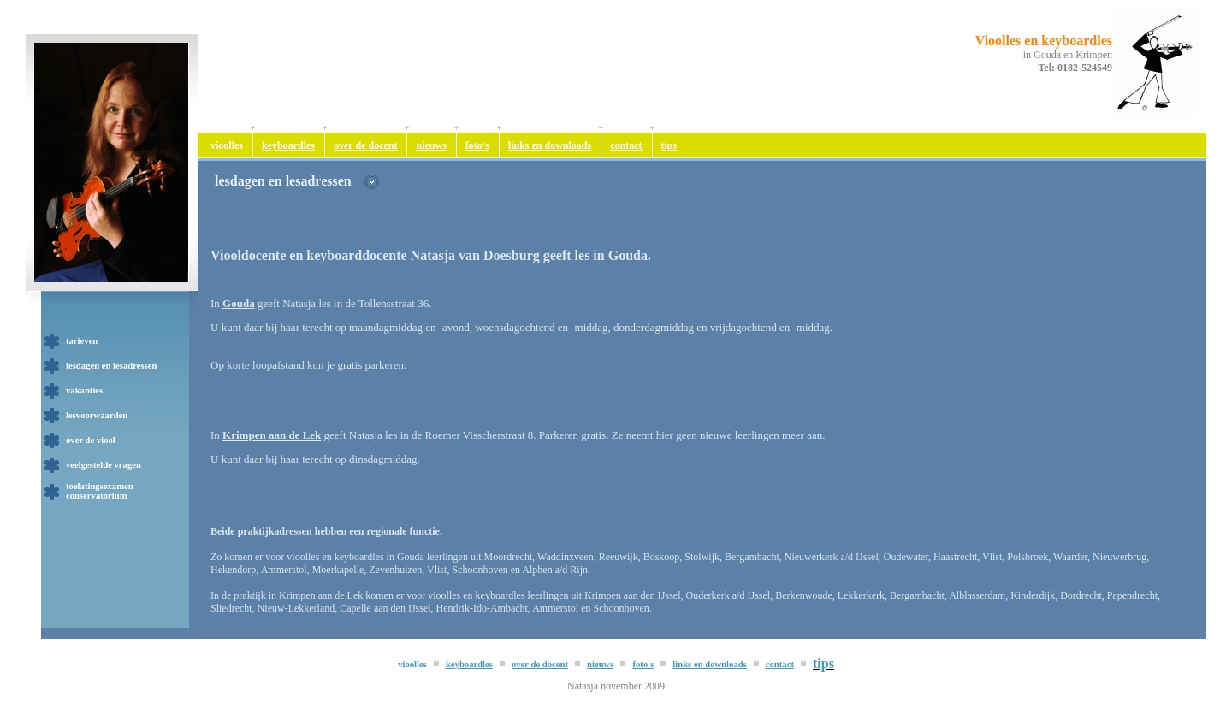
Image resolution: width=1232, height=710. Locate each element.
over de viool (91, 440)
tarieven (82, 341)
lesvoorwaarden (96, 415)
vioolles (226, 145)
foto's (477, 145)
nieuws (431, 145)
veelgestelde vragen (103, 465)
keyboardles (288, 145)
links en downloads (549, 145)
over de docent (365, 145)
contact (626, 145)
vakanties (84, 390)
